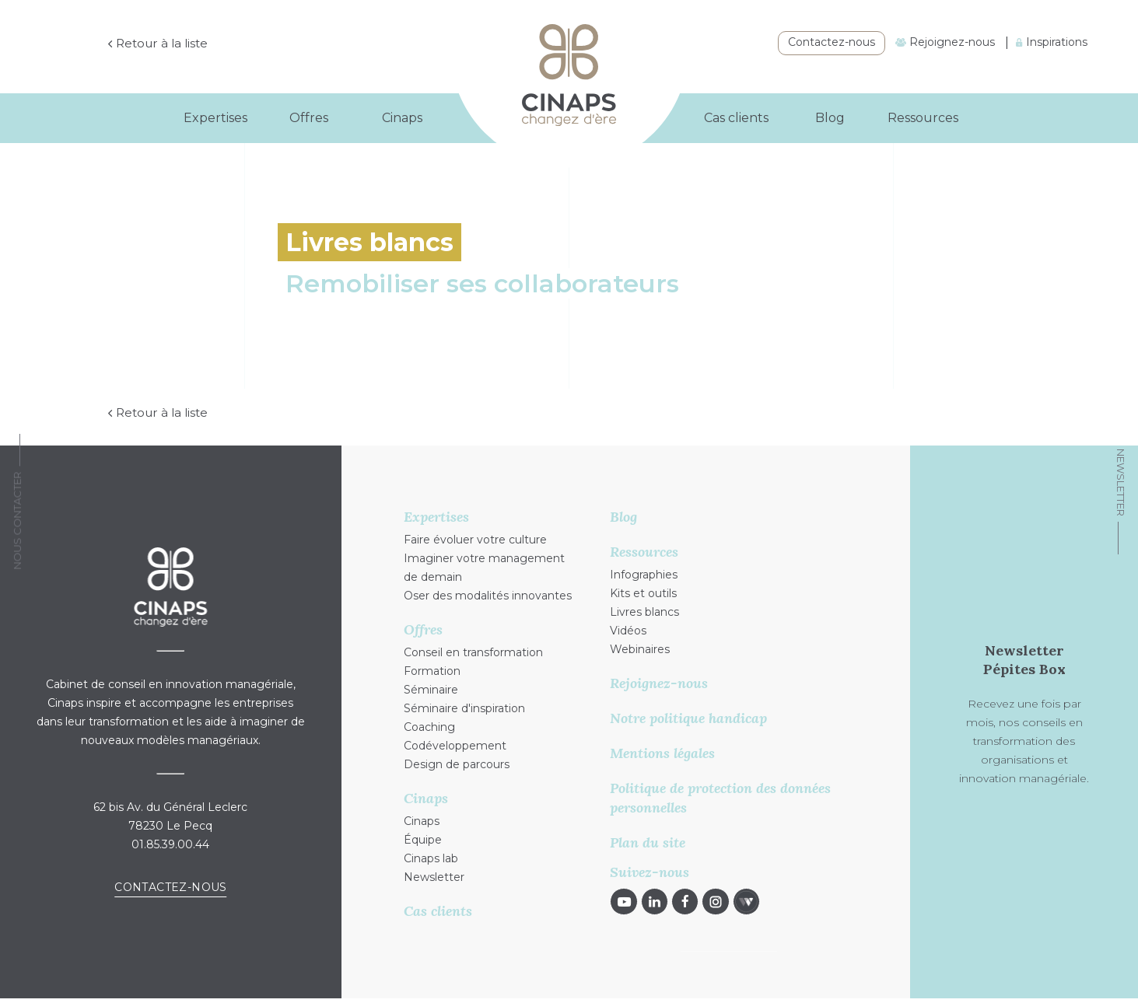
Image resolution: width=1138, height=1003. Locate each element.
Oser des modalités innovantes (488, 596)
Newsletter (1121, 482)
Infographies (644, 575)
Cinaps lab (431, 859)
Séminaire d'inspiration (464, 709)
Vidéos (628, 631)
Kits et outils (643, 594)
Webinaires (640, 650)
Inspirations (1051, 42)
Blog (830, 117)
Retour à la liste (192, 44)
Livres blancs (644, 613)
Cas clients (736, 117)
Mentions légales (662, 754)
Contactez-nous (831, 42)
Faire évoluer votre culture (475, 540)
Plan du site (647, 843)
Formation (432, 672)
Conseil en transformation (473, 653)
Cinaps (421, 822)
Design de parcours (456, 765)
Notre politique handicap (688, 719)
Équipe (423, 840)
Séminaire (431, 690)
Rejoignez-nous (945, 42)
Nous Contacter (17, 521)
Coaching (429, 728)
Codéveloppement (455, 746)
